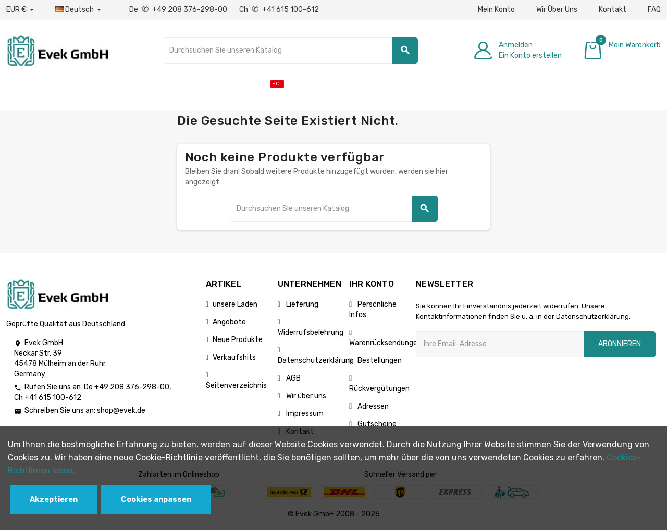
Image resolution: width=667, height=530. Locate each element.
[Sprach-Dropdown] (79, 10)
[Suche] (290, 50)
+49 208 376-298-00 (131, 387)
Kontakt (612, 9)
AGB (293, 378)
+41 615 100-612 (52, 397)
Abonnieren (619, 343)
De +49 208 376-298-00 (179, 9)
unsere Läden (235, 304)
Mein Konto (496, 9)
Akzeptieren (54, 499)
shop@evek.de (121, 410)
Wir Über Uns (556, 9)
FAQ (654, 9)
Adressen (372, 406)
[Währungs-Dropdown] (20, 10)
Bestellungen (379, 360)
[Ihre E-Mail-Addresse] (500, 344)
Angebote (229, 322)
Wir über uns (305, 396)
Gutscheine (376, 424)
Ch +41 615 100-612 (279, 9)
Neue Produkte (238, 339)
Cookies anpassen (156, 499)
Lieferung (301, 304)
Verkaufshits (234, 357)
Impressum (304, 413)
